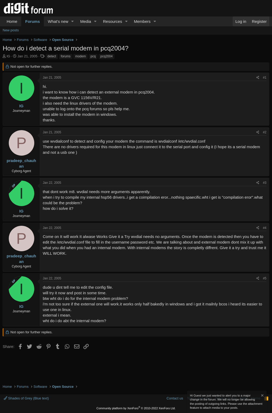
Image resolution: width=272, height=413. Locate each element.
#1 (264, 77)
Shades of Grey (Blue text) (26, 398)
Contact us (175, 398)
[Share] (257, 78)
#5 (264, 278)
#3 (264, 183)
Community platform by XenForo (136, 408)
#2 (264, 132)
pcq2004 (106, 56)
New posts (11, 30)
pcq (93, 56)
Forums (32, 21)
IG (8, 56)
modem (80, 56)
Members (142, 21)
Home (12, 21)
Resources (112, 21)
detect (52, 56)
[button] (72, 21)
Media (85, 21)
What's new (58, 21)
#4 (264, 228)
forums (66, 56)
